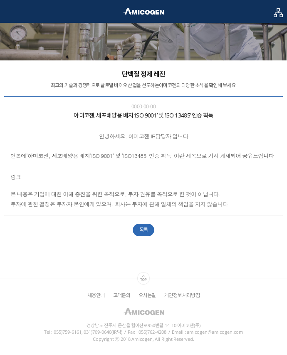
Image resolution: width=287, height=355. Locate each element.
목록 (143, 229)
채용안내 (96, 295)
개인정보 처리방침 (182, 295)
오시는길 (147, 295)
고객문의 (122, 295)
